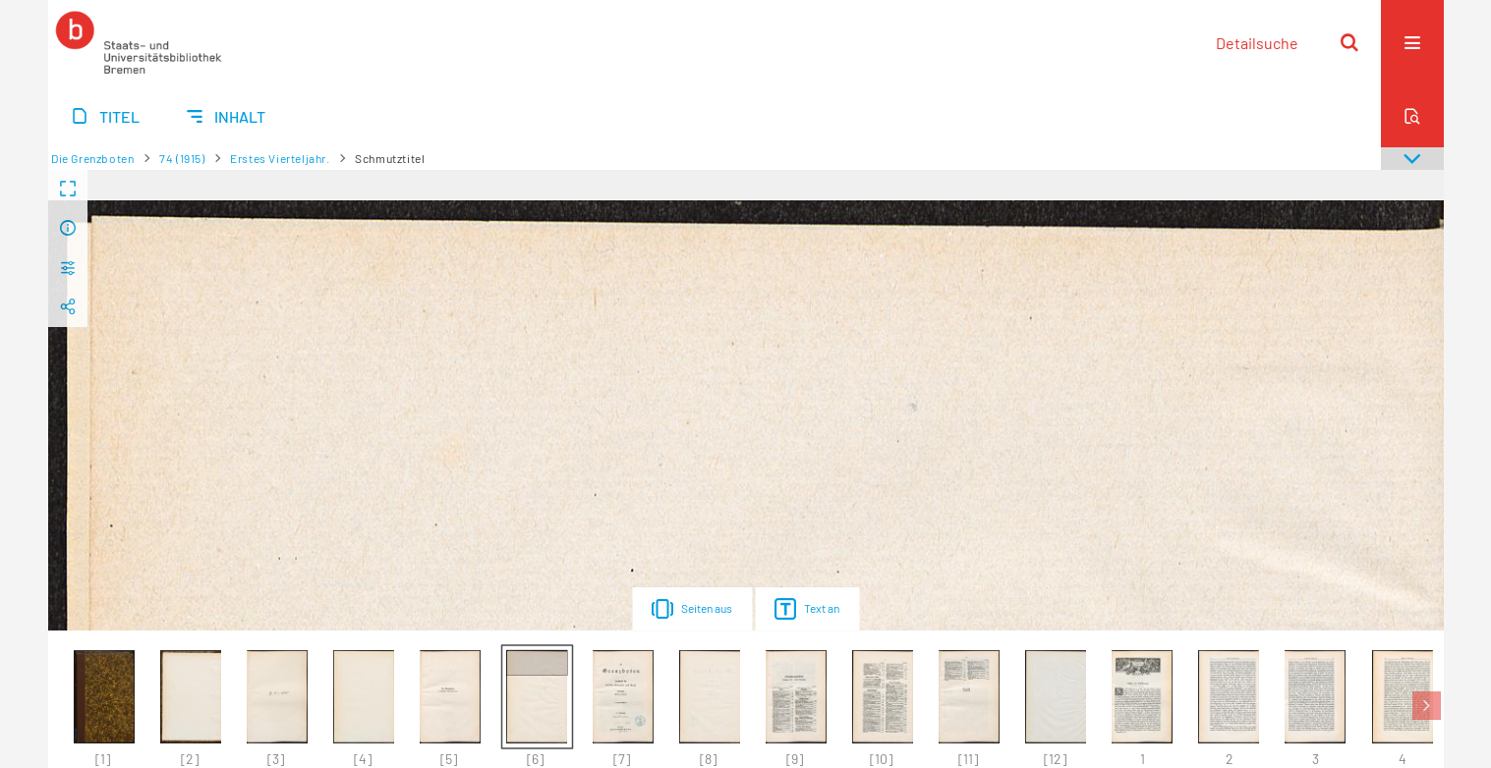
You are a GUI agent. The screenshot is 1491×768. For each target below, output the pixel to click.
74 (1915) (181, 158)
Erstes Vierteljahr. (279, 158)
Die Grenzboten (92, 158)
